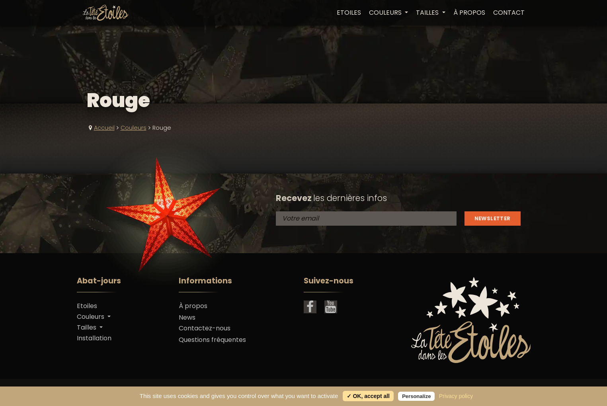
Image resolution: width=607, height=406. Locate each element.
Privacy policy (456, 396)
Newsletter (492, 218)
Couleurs (133, 128)
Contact (509, 13)
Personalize (416, 396)
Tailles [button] (428, 13)
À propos (469, 13)
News (187, 317)
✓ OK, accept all (368, 396)
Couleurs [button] (386, 13)
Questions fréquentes (212, 339)
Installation (94, 338)
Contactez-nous (204, 328)
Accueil (104, 128)
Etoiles (349, 13)
